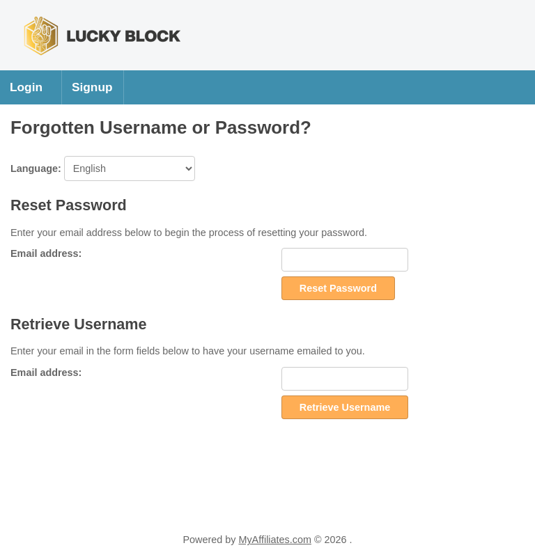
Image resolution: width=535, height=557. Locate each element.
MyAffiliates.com (274, 539)
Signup (92, 87)
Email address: (46, 253)
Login (26, 87)
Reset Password (338, 288)
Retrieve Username (345, 407)
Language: (102, 168)
